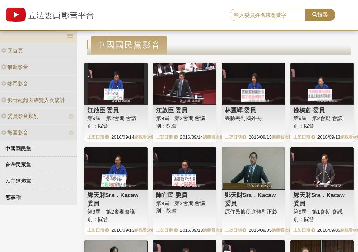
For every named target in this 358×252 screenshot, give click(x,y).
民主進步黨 (18, 181)
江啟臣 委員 (103, 110)
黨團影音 (14, 132)
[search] (267, 15)
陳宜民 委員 (171, 195)
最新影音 (14, 67)
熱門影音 (14, 83)
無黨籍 (13, 197)
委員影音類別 (20, 116)
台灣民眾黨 (18, 165)
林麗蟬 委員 (240, 110)
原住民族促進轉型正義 (251, 212)
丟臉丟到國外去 (243, 118)
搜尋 (320, 15)
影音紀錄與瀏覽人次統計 (33, 100)
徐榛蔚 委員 (309, 110)
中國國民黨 (18, 149)
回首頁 (12, 51)
